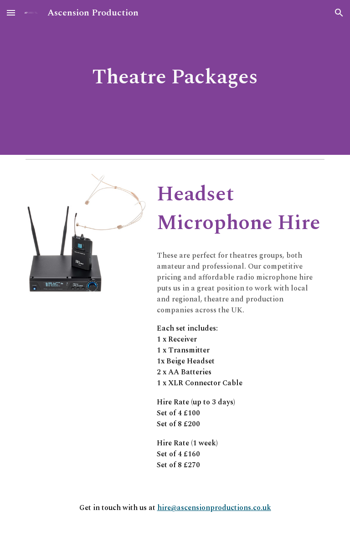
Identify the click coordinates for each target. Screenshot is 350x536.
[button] (11, 12)
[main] (175, 78)
